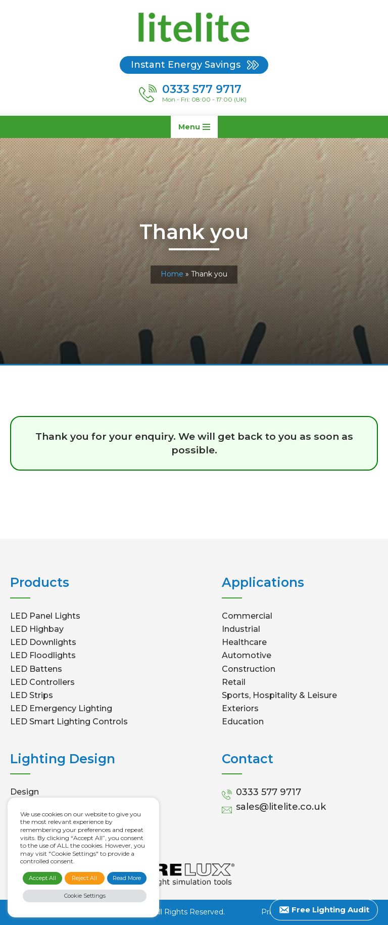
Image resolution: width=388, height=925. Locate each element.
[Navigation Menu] (194, 127)
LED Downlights (43, 642)
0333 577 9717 (268, 792)
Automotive (246, 655)
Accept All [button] (42, 878)
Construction (248, 669)
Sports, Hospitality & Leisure (279, 695)
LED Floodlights (43, 655)
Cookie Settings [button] (85, 895)
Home (172, 274)
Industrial (241, 629)
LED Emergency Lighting (61, 708)
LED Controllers (42, 682)
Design (24, 792)
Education (243, 721)
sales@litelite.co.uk (281, 806)
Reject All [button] (84, 878)
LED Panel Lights (45, 616)
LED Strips (31, 695)
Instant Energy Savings (185, 64)
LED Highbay (37, 629)
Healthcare (244, 642)
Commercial (247, 616)
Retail (234, 682)
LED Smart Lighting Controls (69, 721)
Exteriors (240, 708)
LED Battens (36, 669)
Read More (127, 878)
